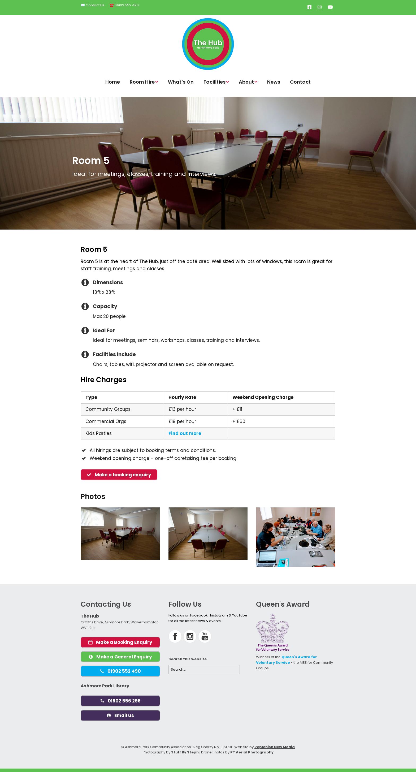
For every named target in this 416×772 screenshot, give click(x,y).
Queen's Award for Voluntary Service (286, 660)
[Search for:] (204, 670)
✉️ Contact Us (93, 5)
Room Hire (142, 82)
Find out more (184, 433)
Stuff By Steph (185, 755)
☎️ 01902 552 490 (124, 5)
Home (112, 82)
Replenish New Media (274, 750)
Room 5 (91, 160)
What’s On (181, 82)
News (273, 82)
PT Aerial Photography (252, 755)
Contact (300, 82)
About (246, 82)
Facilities (214, 82)
